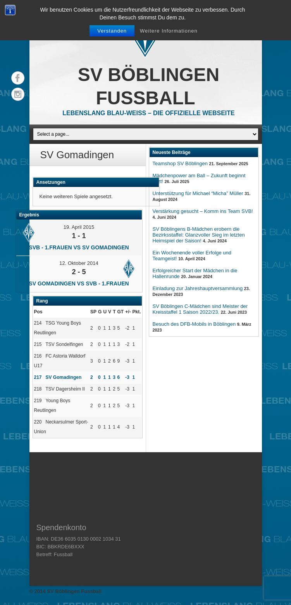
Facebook (18, 78)
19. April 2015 (79, 227)
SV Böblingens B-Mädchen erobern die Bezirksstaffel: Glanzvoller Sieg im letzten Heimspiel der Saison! (199, 235)
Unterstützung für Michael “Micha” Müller (198, 193)
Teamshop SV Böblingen (180, 163)
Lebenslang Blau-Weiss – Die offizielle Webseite (148, 113)
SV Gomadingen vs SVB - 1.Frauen (79, 283)
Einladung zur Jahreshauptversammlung (198, 288)
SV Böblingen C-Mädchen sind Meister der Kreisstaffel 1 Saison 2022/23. (200, 309)
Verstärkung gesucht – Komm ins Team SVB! (203, 211)
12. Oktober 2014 (78, 263)
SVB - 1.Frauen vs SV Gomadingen (79, 247)
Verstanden (112, 31)
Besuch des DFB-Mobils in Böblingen (194, 324)
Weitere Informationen (169, 31)
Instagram (18, 94)
